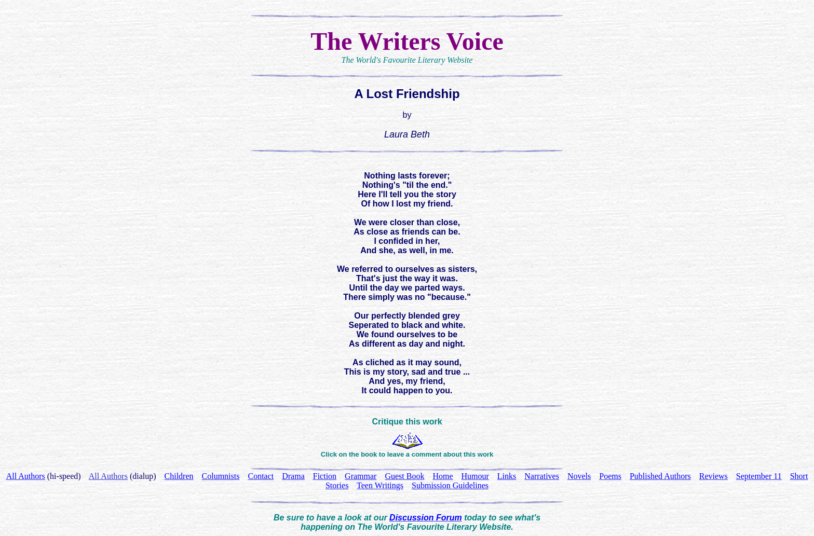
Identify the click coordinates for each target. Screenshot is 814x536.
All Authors (108, 476)
